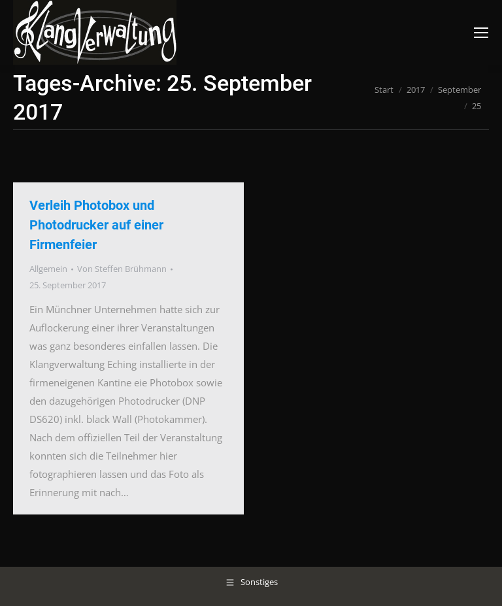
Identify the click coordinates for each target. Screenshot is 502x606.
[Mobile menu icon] (481, 33)
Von (122, 269)
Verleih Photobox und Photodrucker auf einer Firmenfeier (96, 224)
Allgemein (48, 269)
